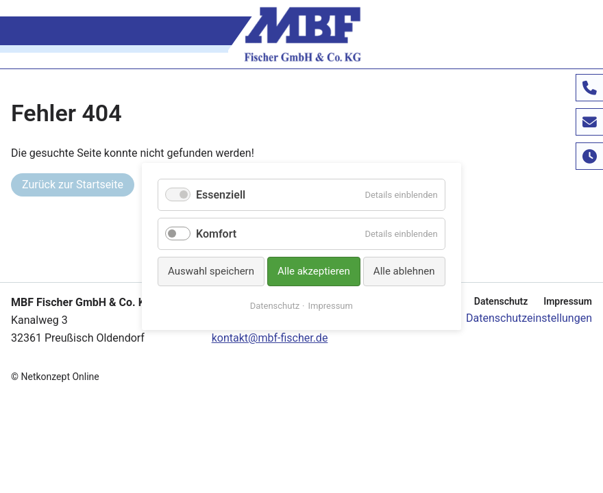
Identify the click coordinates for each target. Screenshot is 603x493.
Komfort (216, 233)
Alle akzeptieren (314, 272)
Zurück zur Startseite (72, 184)
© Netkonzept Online (55, 376)
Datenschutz (501, 301)
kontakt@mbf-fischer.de (270, 337)
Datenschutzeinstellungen (529, 318)
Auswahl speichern (211, 272)
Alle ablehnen (404, 272)
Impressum (567, 301)
